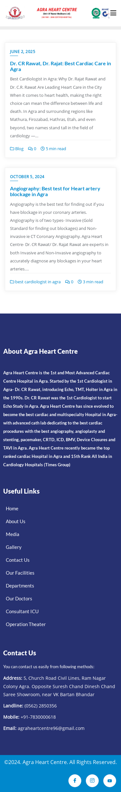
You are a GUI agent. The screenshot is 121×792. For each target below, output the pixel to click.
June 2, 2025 (22, 51)
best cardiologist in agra (35, 282)
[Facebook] (74, 780)
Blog (17, 148)
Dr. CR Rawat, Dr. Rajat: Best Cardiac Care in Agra (60, 66)
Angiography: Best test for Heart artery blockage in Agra (55, 191)
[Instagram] (92, 780)
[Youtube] (109, 780)
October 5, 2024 (27, 176)
